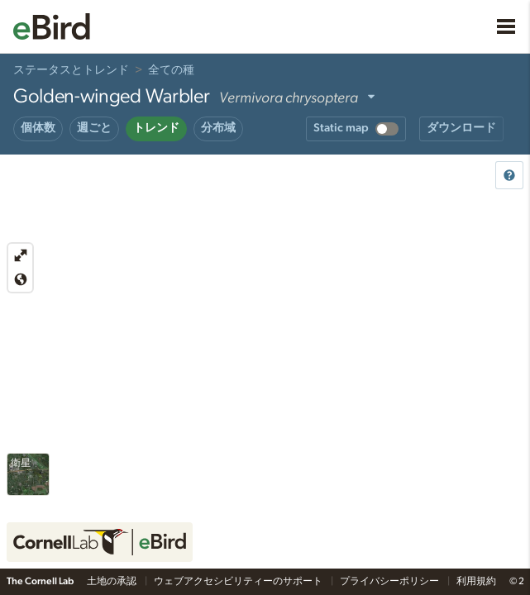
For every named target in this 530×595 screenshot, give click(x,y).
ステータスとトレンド (71, 70)
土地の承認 (112, 581)
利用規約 (476, 581)
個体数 (38, 128)
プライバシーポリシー (390, 581)
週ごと (94, 128)
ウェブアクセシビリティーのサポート (239, 581)
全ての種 (171, 70)
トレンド (156, 128)
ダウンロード (461, 128)
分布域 (218, 128)
